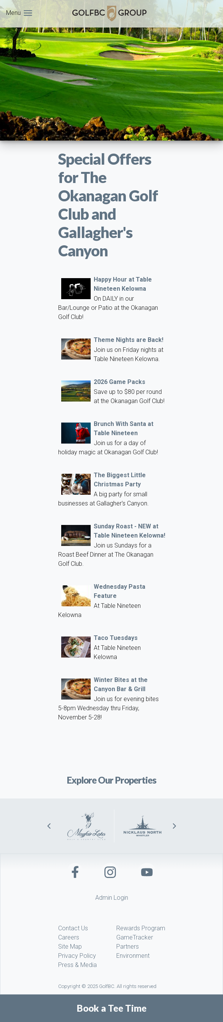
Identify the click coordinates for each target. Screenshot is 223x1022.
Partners (127, 946)
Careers (68, 937)
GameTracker (134, 937)
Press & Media (77, 965)
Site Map (70, 946)
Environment (133, 955)
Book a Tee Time (111, 1008)
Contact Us (73, 928)
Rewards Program (140, 928)
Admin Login (111, 897)
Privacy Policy (77, 955)
